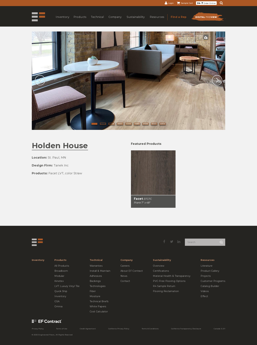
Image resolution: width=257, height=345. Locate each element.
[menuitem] (169, 3)
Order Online (206, 3)
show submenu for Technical (97, 20)
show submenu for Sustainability (135, 20)
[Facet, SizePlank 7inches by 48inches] (153, 175)
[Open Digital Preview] (207, 17)
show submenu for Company (114, 20)
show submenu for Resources (156, 20)
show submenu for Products (79, 20)
